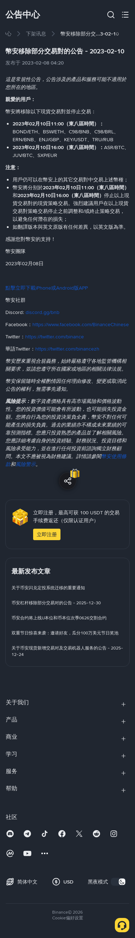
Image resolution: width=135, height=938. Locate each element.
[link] (36, 34)
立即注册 (47, 534)
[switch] (118, 882)
